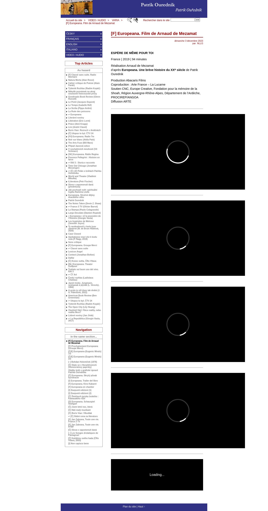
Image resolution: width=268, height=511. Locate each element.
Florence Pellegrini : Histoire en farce (84, 159)
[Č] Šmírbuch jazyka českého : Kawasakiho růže (83, 397)
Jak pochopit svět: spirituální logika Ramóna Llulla (82, 191)
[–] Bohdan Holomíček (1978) (82, 362)
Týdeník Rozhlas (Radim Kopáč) (84, 88)
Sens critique (74, 242)
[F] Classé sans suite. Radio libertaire (82, 76)
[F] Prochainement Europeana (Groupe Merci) (83, 347)
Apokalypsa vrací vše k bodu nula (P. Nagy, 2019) (82, 238)
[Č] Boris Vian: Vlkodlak (80, 413)
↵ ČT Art (72, 275)
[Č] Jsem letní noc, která (80, 407)
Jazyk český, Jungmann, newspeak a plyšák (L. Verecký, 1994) (83, 285)
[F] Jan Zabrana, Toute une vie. (83, 426)
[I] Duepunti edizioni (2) (79, 393)
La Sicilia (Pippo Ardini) (80, 108)
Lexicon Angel (75, 252)
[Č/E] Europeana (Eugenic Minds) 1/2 (84, 353)
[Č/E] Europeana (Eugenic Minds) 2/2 (84, 358)
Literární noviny (76, 118)
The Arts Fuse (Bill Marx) (80, 143)
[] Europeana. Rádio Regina (83, 154)
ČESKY (70, 33)
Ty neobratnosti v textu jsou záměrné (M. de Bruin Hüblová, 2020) (83, 229)
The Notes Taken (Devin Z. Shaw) (84, 204)
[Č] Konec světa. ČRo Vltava (82, 261)
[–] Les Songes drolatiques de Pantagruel (83, 434)
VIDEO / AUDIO (97, 20)
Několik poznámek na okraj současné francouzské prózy (82, 93)
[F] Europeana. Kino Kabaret (82, 384)
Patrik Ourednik (76, 200)
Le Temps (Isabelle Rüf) (80, 105)
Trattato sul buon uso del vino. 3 (83, 270)
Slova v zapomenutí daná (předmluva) (80, 186)
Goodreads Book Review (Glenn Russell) (84, 98)
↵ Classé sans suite (78, 249)
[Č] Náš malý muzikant (79, 410)
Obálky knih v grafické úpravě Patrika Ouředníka (83, 371)
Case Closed (74, 234)
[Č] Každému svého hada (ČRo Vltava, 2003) (83, 439)
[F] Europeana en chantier (81, 387)
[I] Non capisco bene (78, 444)
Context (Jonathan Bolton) (81, 255)
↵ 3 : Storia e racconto (81, 163)
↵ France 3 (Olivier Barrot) (83, 207)
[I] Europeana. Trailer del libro (83, 381)
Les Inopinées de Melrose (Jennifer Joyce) (81, 222)
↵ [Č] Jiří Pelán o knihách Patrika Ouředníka (84, 172)
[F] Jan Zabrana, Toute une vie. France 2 (83, 421)
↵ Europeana (74, 115)
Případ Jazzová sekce (79, 146)
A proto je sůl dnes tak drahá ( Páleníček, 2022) (84, 291)
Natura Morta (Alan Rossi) (81, 80)
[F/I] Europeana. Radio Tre (81, 137)
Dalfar (71, 258)
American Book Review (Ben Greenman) (82, 297)
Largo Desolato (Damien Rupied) (84, 213)
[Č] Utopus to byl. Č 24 (80, 133)
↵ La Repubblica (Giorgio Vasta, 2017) (84, 320)
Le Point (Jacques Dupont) (81, 102)
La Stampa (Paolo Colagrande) (83, 210)
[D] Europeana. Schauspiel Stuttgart (81, 403)
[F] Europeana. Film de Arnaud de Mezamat (90, 23)
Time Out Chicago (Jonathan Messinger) (82, 167)
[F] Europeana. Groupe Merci (82, 245)
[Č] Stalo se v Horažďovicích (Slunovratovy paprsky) (82, 366)
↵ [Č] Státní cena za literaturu (83, 416)
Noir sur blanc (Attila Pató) (81, 140)
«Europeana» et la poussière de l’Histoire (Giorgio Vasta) (84, 217)
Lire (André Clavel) (77, 127)
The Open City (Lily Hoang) (81, 307)
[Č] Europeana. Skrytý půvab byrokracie (82, 377)
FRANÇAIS (72, 38)
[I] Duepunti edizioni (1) (79, 390)
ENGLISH (71, 44)
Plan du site (129, 506)
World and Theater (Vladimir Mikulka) (82, 177)
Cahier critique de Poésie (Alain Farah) (84, 84)
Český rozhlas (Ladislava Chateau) (80, 279)
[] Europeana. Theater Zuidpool (80, 265)
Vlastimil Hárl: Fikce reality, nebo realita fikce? (84, 311)
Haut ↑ (141, 506)
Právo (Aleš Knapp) (78, 124)
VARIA (115, 20)
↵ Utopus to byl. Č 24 (80, 301)
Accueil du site (74, 20)
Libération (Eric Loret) (79, 121)
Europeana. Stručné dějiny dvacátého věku (81, 196)
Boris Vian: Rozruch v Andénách (84, 130)
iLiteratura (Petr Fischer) (80, 182)
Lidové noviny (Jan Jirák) (80, 316)
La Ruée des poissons (79, 111)
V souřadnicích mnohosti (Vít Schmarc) (82, 150)
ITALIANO (71, 49)
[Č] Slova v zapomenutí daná (82, 430)
